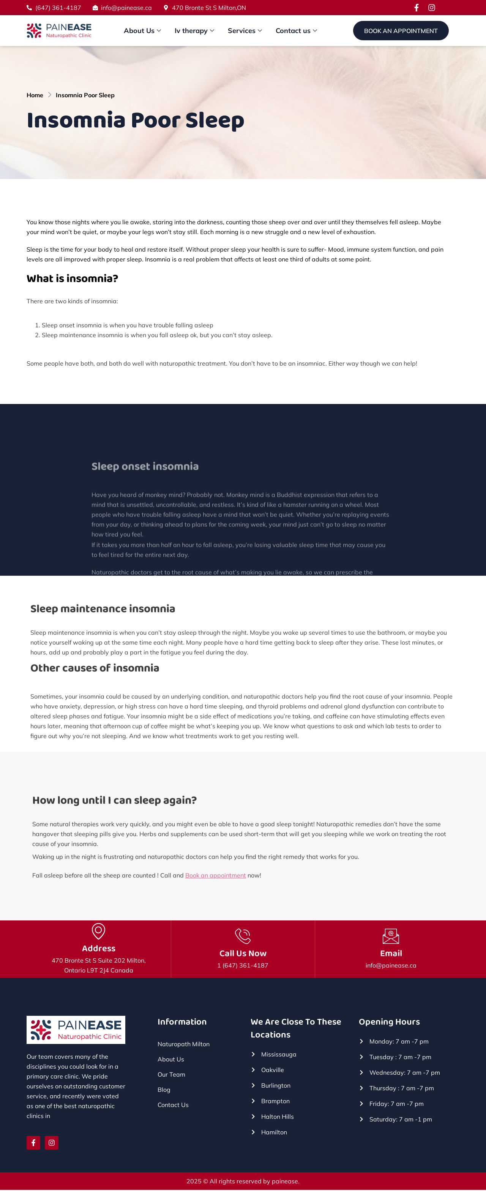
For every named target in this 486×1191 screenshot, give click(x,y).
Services (245, 30)
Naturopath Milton (184, 1044)
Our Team (171, 1075)
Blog (164, 1090)
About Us (142, 30)
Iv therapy (194, 30)
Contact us (296, 30)
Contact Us (173, 1105)
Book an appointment (215, 884)
